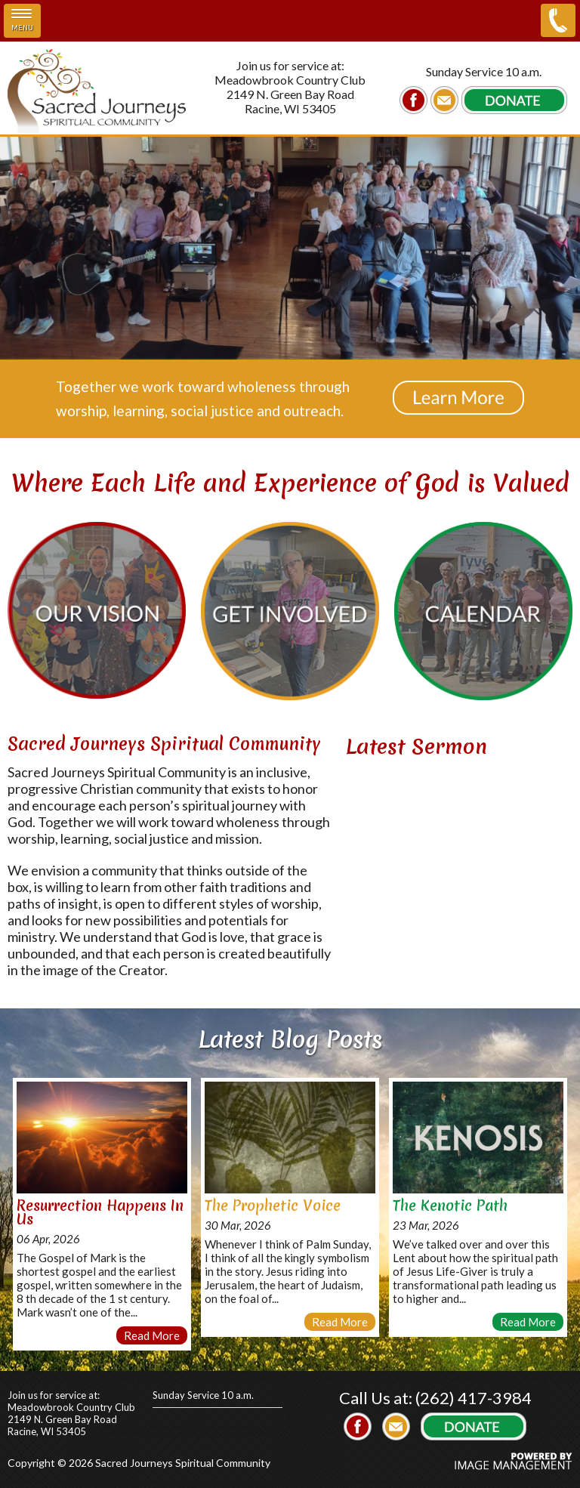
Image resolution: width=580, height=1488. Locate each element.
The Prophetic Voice (273, 1205)
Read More (152, 1335)
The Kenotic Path (450, 1205)
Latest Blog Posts (290, 1039)
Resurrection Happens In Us (100, 1212)
